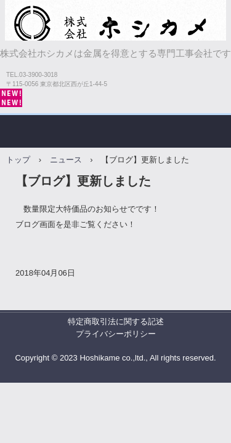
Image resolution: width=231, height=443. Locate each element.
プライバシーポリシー (116, 333)
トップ (18, 159)
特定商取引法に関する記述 (116, 321)
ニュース (66, 159)
